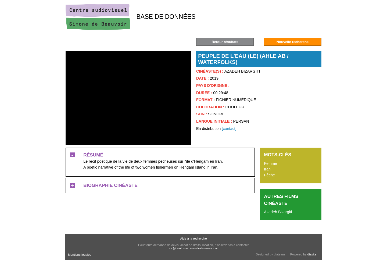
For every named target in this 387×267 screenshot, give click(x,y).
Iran (267, 169)
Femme (270, 163)
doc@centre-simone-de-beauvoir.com (193, 248)
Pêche (269, 175)
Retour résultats (225, 42)
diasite (311, 254)
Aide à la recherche (193, 238)
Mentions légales (79, 254)
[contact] (229, 128)
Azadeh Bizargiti (278, 212)
